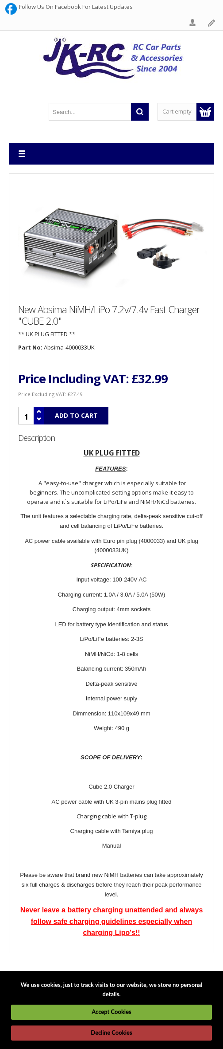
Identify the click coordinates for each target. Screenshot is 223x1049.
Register (212, 23)
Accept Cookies (111, 1011)
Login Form (193, 23)
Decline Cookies (111, 1032)
